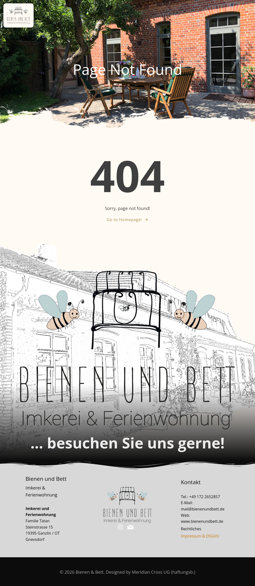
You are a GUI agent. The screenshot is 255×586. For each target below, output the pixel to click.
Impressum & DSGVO (200, 535)
